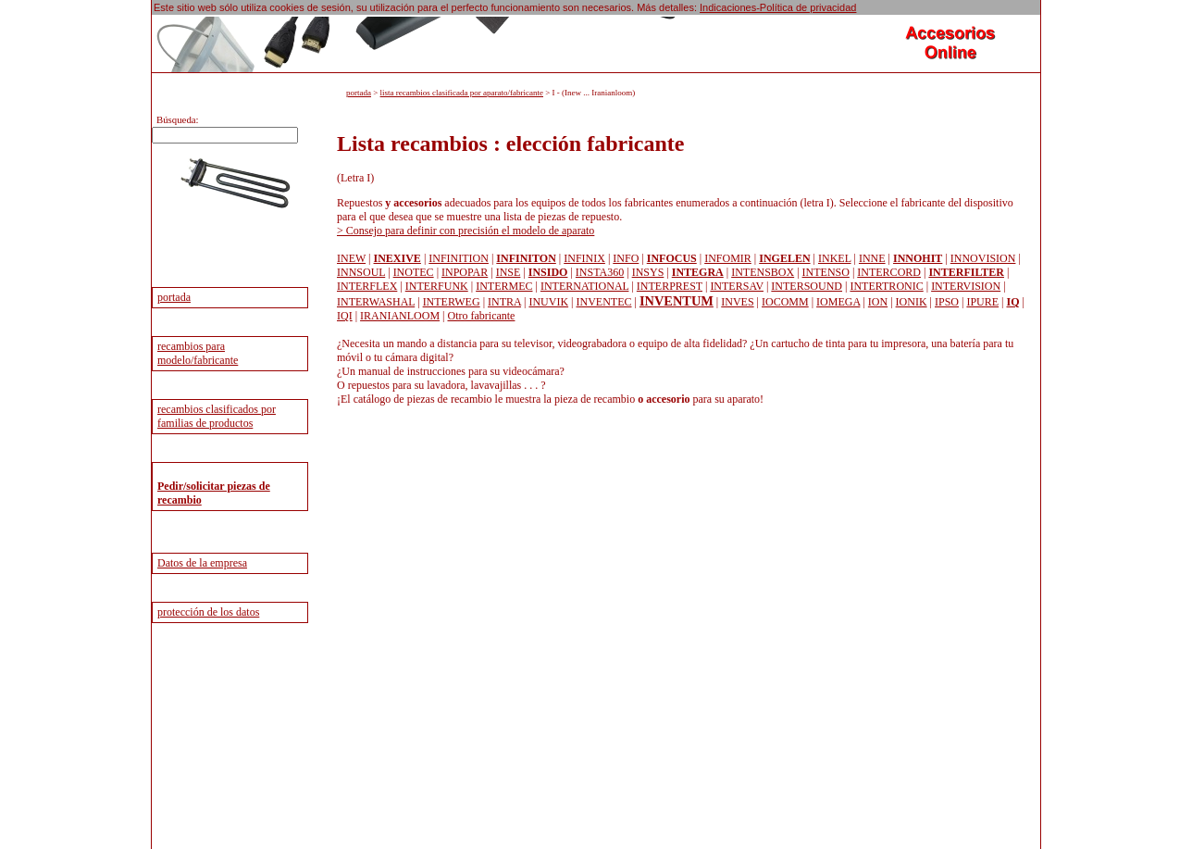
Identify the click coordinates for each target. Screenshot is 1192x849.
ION (878, 301)
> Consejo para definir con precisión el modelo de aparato (465, 230)
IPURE (982, 301)
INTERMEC (504, 286)
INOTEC (413, 272)
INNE (872, 258)
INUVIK (548, 301)
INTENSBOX (762, 272)
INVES (737, 301)
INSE (508, 272)
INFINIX (584, 258)
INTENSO (826, 272)
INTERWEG (451, 301)
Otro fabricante (481, 315)
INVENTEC (604, 301)
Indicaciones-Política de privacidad (778, 7)
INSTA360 (600, 272)
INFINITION (458, 258)
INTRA (504, 301)
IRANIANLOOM (400, 315)
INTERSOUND (806, 286)
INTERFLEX (367, 286)
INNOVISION (983, 258)
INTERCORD (889, 272)
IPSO (947, 301)
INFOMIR (727, 258)
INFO (626, 258)
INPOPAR (464, 272)
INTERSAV (737, 286)
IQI (345, 315)
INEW (351, 258)
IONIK (911, 301)
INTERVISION (965, 286)
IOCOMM (785, 301)
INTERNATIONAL (584, 286)
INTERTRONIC (886, 286)
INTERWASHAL (376, 301)
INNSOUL (361, 272)
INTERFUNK (436, 286)
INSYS (648, 272)
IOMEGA (838, 301)
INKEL (834, 258)
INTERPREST (669, 286)
